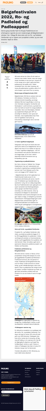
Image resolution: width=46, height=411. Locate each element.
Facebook (38, 370)
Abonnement (27, 370)
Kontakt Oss (11, 382)
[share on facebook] (7, 82)
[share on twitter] (7, 87)
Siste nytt (3, 9)
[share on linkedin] (7, 85)
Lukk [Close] (44, 388)
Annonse (26, 372)
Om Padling (27, 374)
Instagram (38, 372)
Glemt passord (28, 376)
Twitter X (37, 374)
